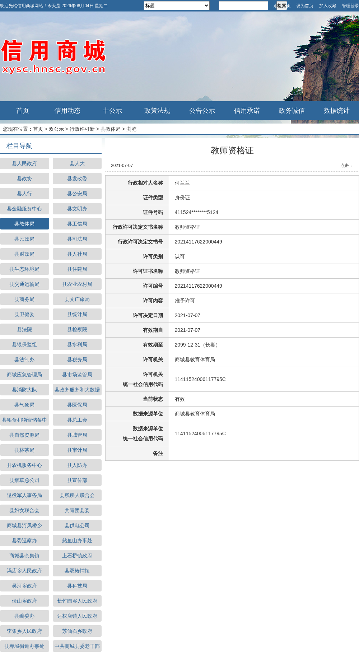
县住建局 (77, 269)
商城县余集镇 (24, 555)
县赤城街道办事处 (24, 646)
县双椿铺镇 (77, 571)
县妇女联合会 (24, 510)
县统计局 (77, 314)
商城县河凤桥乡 (24, 525)
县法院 (24, 329)
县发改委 (77, 178)
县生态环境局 (24, 269)
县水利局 (77, 344)
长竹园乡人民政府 (77, 601)
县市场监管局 (77, 374)
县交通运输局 (24, 284)
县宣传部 (77, 480)
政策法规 (157, 110)
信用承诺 (247, 110)
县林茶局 (24, 450)
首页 (22, 110)
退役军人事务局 (24, 495)
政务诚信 (292, 110)
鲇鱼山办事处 (77, 540)
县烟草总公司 (24, 480)
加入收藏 (327, 5)
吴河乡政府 (24, 586)
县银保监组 (24, 344)
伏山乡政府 (24, 601)
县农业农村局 (77, 284)
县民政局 (24, 239)
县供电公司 (77, 525)
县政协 (24, 178)
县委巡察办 (24, 540)
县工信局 (77, 224)
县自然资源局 (24, 435)
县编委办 (24, 616)
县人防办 (77, 465)
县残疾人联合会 (77, 495)
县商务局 (24, 299)
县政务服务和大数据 (77, 390)
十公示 (112, 110)
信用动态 (67, 110)
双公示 (56, 129)
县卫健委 (24, 314)
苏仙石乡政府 (77, 631)
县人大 (77, 163)
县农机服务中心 (24, 465)
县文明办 (77, 209)
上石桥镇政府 (77, 555)
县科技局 (77, 586)
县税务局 (77, 359)
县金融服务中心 (24, 209)
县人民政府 (24, 163)
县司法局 (77, 239)
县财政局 (24, 254)
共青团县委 (77, 510)
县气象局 (24, 405)
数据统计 (337, 110)
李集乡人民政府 (24, 631)
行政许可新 (82, 129)
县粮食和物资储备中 (24, 420)
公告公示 (202, 110)
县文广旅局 (77, 299)
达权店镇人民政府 (77, 616)
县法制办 (24, 359)
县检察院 (77, 329)
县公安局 (77, 193)
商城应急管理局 (24, 374)
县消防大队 (24, 390)
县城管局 (77, 435)
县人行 (24, 193)
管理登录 (350, 5)
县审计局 (77, 450)
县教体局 (111, 129)
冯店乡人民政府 (24, 571)
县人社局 (77, 254)
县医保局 (77, 405)
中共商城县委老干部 (77, 646)
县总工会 (77, 420)
